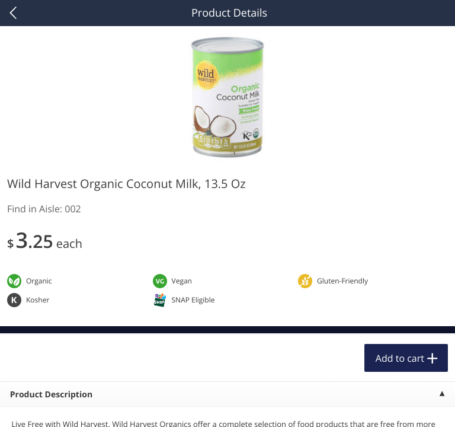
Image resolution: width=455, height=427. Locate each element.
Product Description (51, 394)
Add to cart (400, 358)
